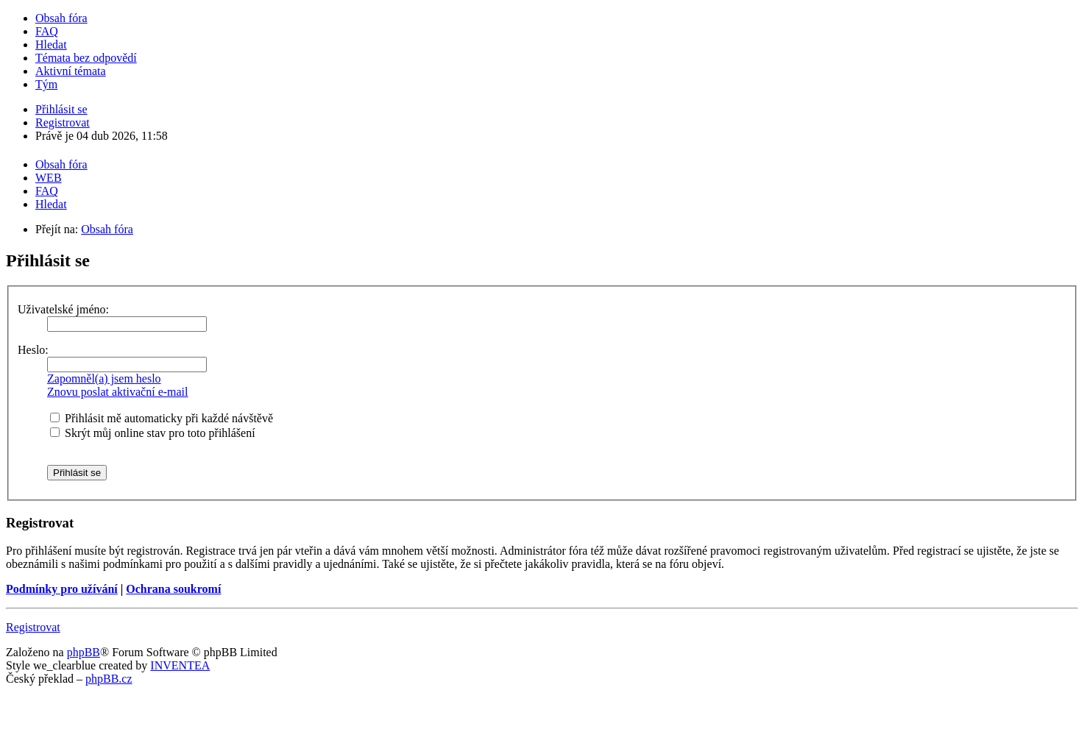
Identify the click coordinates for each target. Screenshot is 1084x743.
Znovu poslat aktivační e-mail (117, 391)
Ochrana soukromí (173, 589)
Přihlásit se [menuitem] (61, 109)
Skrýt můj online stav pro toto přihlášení (152, 433)
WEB (48, 177)
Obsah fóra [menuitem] (61, 18)
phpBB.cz (108, 678)
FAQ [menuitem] (46, 31)
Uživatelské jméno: (63, 309)
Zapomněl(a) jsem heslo (104, 378)
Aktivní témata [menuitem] (70, 71)
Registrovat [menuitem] (62, 122)
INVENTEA (180, 665)
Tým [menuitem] (46, 84)
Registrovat (33, 627)
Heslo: (33, 350)
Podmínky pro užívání (62, 589)
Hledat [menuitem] (51, 44)
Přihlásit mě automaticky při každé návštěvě (161, 418)
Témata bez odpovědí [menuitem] (86, 57)
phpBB (83, 652)
